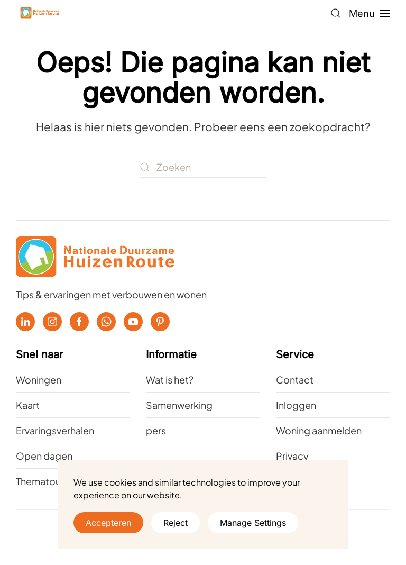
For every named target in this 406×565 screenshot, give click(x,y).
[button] (335, 13)
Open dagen (44, 456)
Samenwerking (179, 405)
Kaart (28, 405)
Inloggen (296, 405)
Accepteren (108, 522)
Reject (175, 522)
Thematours (42, 481)
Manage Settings (253, 522)
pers (156, 430)
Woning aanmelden (319, 430)
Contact (294, 379)
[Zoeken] (203, 167)
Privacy (292, 456)
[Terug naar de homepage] (39, 13)
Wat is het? (169, 379)
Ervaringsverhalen (55, 430)
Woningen (38, 379)
